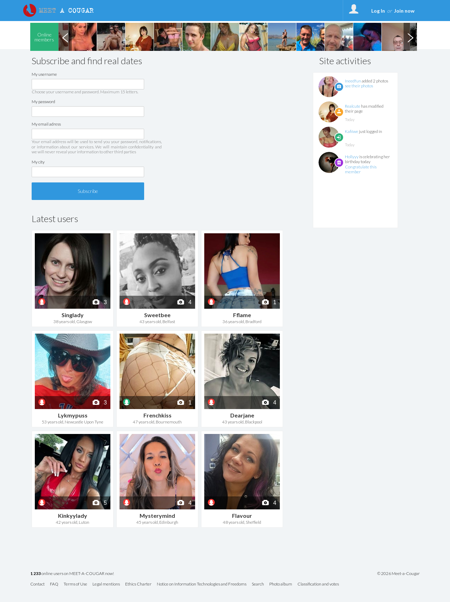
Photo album (280, 584)
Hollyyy (352, 156)
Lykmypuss (73, 415)
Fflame (242, 315)
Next (410, 37)
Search (258, 584)
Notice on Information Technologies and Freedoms (201, 584)
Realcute (352, 106)
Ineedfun (353, 80)
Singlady (73, 315)
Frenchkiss (157, 415)
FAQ (54, 584)
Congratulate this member (361, 169)
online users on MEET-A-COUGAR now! (72, 573)
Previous (65, 37)
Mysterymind (157, 515)
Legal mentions (106, 584)
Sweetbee (157, 315)
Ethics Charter (138, 584)
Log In (378, 11)
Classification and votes (318, 584)
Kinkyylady (72, 515)
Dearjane (242, 415)
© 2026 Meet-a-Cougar (398, 573)
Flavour (242, 515)
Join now (404, 11)
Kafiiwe (351, 131)
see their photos (359, 85)
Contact (37, 584)
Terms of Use (75, 584)
